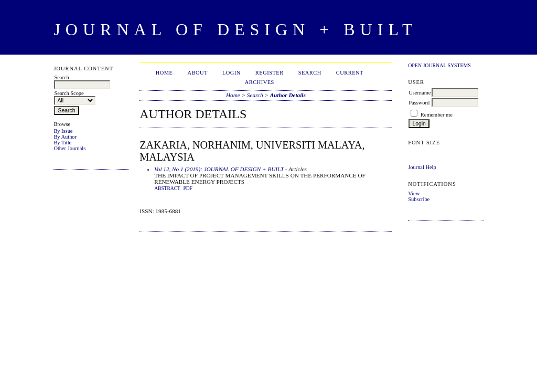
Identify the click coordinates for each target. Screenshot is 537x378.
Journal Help (422, 167)
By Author (65, 137)
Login (231, 73)
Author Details (288, 95)
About (198, 73)
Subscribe (418, 199)
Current (349, 73)
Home (164, 73)
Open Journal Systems (439, 65)
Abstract (167, 188)
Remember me (437, 115)
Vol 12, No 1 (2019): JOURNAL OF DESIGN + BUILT (219, 169)
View (414, 193)
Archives (259, 82)
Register (269, 73)
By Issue (62, 131)
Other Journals (69, 148)
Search (309, 73)
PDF (187, 188)
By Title (62, 142)
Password (419, 103)
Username (420, 93)
